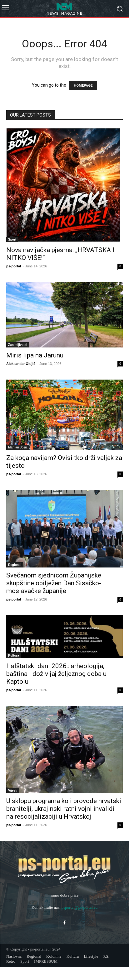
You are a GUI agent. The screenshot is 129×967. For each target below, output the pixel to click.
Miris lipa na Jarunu (34, 355)
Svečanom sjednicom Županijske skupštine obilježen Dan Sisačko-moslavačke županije (53, 583)
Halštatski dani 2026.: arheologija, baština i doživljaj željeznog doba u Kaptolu (56, 673)
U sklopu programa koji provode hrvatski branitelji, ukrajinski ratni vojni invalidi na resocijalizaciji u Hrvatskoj (63, 808)
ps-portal (13, 266)
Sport (12, 239)
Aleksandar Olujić (20, 363)
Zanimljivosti (17, 344)
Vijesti (12, 790)
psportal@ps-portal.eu (80, 907)
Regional (14, 564)
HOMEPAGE (83, 86)
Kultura (13, 655)
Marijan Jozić (17, 447)
